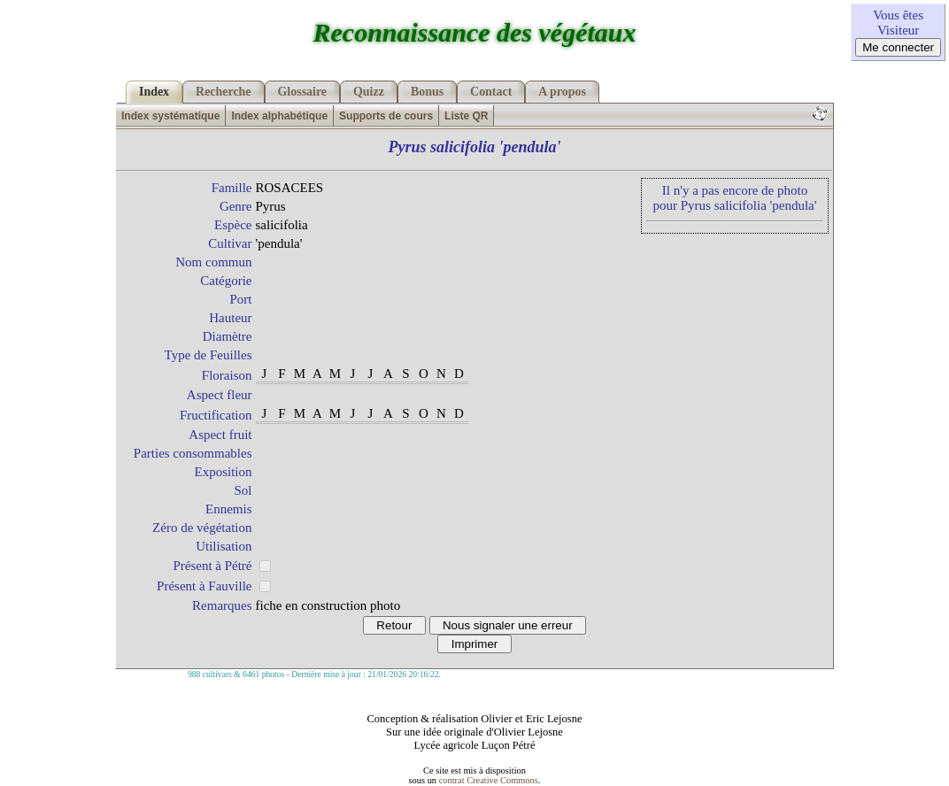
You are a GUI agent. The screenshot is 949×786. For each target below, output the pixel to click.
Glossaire (303, 91)
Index (154, 91)
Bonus (427, 91)
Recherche (223, 91)
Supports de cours (386, 116)
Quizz (368, 91)
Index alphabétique (279, 116)
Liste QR (466, 116)
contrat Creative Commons (488, 780)
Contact (491, 91)
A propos (562, 91)
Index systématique (170, 116)
